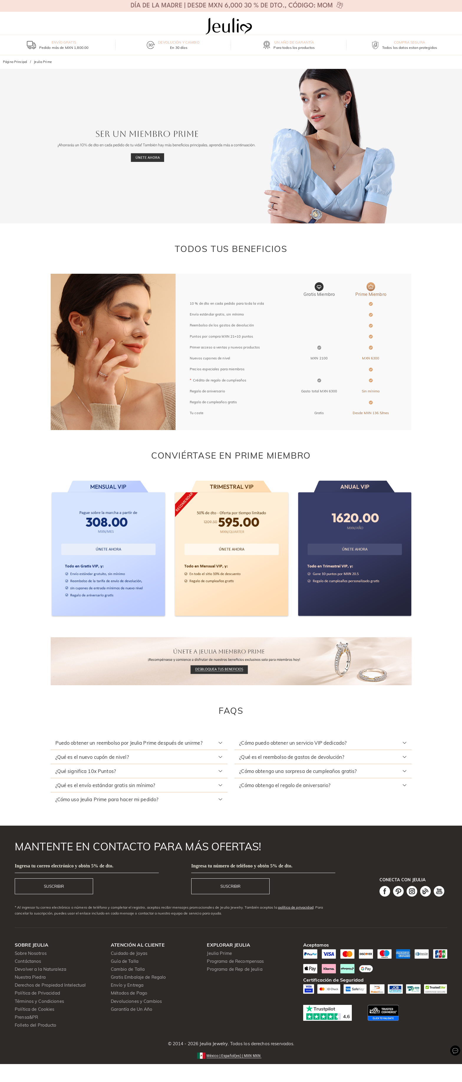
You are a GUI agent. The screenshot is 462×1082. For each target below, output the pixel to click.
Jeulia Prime (219, 953)
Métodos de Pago (129, 993)
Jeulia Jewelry (213, 1043)
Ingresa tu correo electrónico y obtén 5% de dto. (64, 865)
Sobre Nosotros (31, 953)
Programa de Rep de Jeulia (234, 969)
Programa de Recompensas (235, 961)
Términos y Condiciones (39, 1001)
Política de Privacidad (37, 993)
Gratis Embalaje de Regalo (138, 977)
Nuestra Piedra (30, 977)
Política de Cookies (35, 1009)
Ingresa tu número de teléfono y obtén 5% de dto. (242, 865)
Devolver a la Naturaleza (40, 969)
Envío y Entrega (127, 985)
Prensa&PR (26, 1017)
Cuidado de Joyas (129, 953)
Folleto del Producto (36, 1025)
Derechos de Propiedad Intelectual (50, 985)
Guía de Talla (124, 961)
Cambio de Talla (128, 969)
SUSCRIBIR (54, 886)
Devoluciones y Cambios (136, 1001)
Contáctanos (28, 961)
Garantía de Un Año (131, 1009)
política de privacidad (296, 907)
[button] (139, 743)
